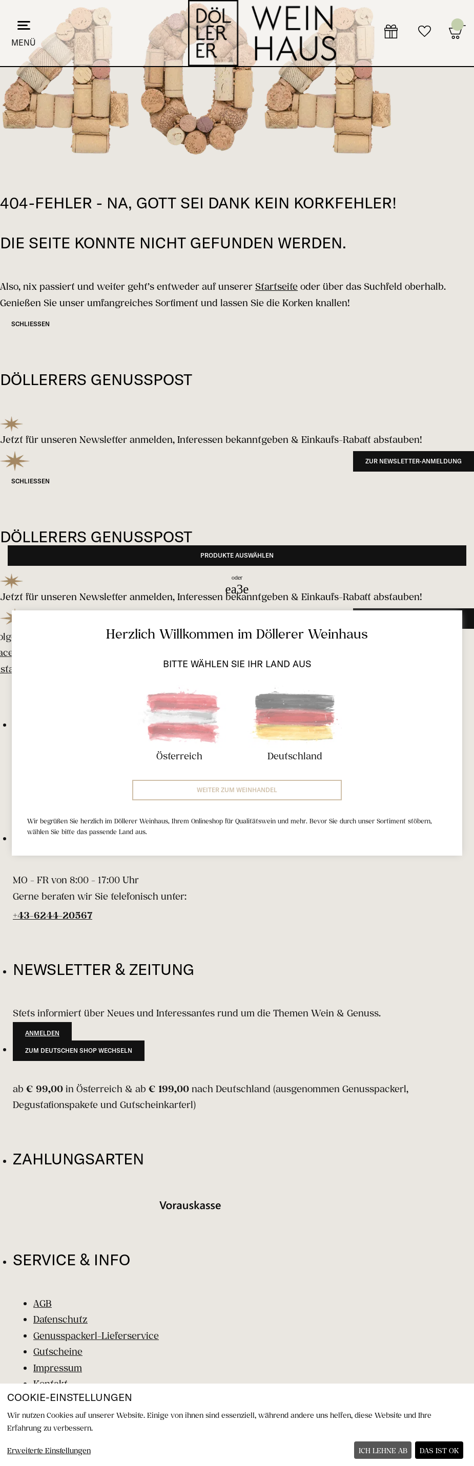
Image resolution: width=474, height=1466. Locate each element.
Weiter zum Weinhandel (237, 790)
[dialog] (237, 1425)
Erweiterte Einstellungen (49, 1450)
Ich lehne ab (383, 1450)
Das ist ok (439, 1450)
